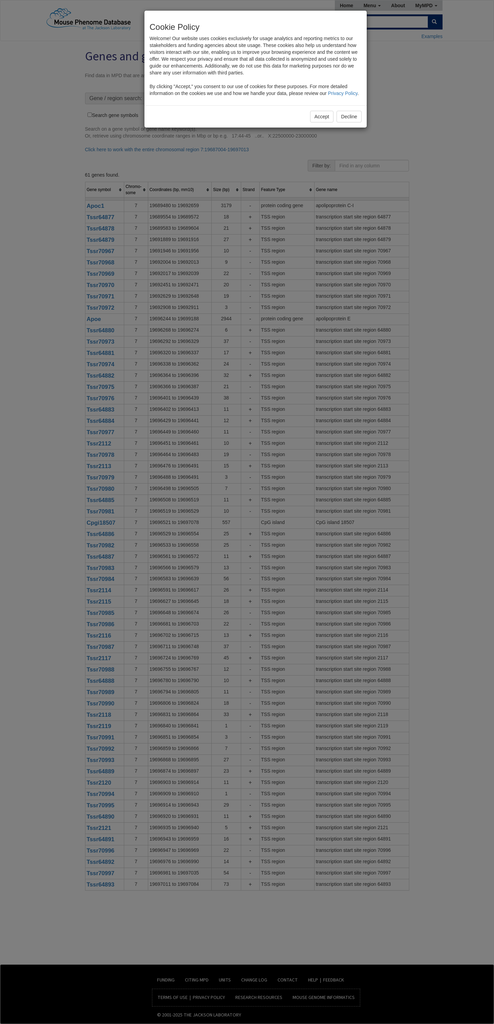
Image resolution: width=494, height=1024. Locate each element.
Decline (349, 116)
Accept (322, 116)
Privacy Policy (342, 93)
